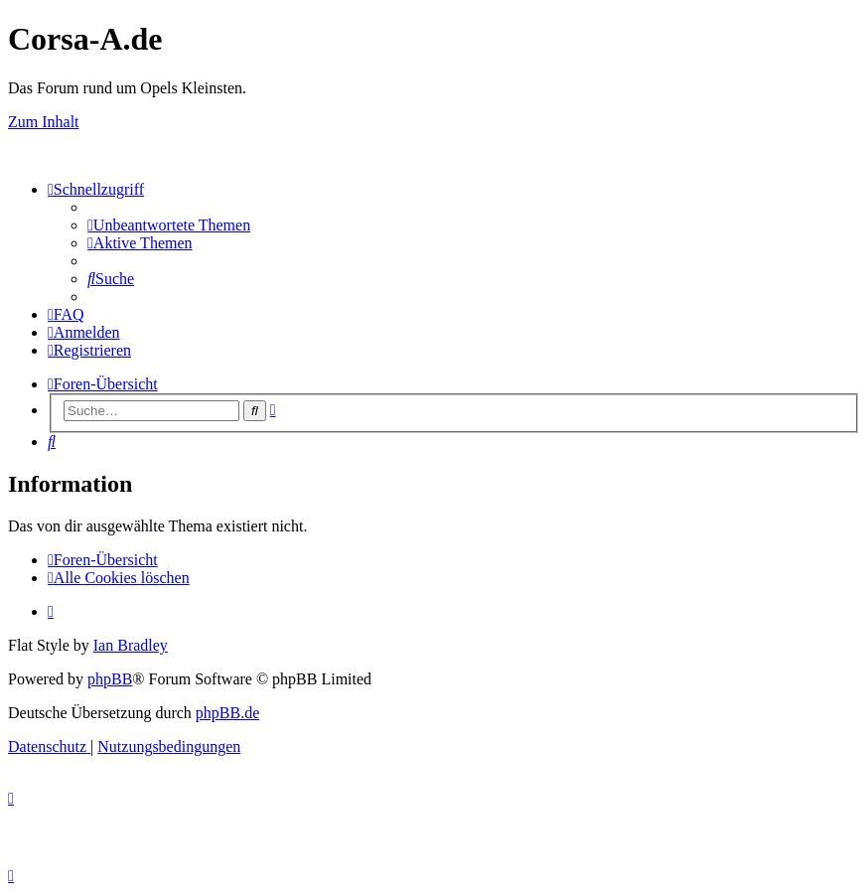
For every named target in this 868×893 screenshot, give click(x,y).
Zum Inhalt (43, 121)
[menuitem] (168, 225)
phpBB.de (227, 712)
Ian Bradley (130, 645)
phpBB (109, 678)
